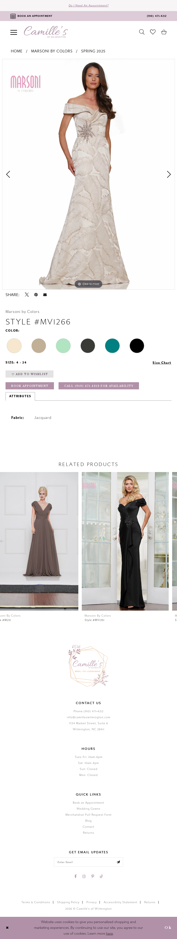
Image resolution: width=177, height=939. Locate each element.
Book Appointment (30, 386)
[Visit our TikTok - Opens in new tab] (101, 876)
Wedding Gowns (88, 808)
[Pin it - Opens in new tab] (36, 294)
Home (17, 51)
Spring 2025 (93, 51)
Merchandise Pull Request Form (88, 814)
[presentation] (43, 541)
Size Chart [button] (162, 363)
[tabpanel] (88, 174)
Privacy (91, 902)
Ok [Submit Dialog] (168, 928)
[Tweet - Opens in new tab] (27, 294)
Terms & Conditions (35, 902)
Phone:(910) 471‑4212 (88, 711)
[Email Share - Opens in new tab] (45, 295)
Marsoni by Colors (52, 51)
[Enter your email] (88, 862)
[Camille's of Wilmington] (46, 32)
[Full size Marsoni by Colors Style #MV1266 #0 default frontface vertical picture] (88, 174)
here (109, 933)
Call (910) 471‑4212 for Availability (99, 386)
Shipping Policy (68, 902)
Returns (88, 832)
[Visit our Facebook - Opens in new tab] (75, 876)
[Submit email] (118, 862)
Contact (88, 826)
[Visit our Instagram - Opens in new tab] (84, 876)
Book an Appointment (88, 802)
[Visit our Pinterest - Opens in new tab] (92, 876)
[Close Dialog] (7, 928)
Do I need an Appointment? (89, 5)
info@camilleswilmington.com (88, 717)
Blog (88, 820)
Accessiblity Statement (120, 902)
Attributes (20, 396)
